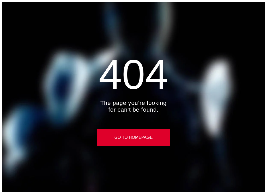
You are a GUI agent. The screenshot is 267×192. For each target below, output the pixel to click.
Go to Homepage (133, 137)
